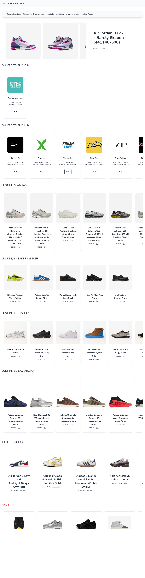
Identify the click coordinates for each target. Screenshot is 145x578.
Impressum (72, 573)
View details (22, 490)
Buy (15, 112)
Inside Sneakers (16, 3)
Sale (5, 504)
